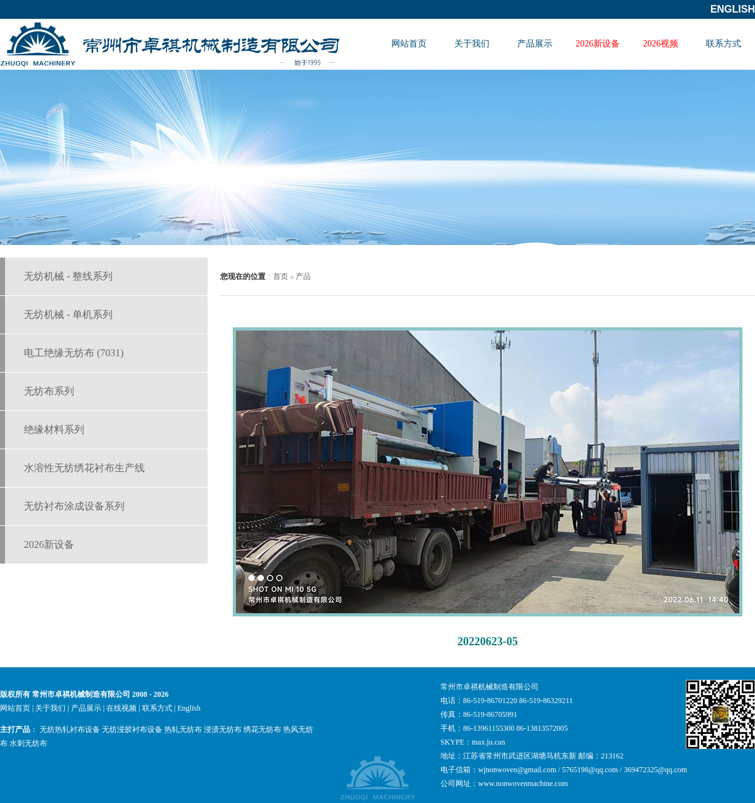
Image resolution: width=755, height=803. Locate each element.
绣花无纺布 (262, 729)
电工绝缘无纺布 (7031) (74, 352)
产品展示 (534, 43)
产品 (303, 276)
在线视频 (121, 708)
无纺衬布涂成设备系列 (74, 506)
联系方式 (723, 43)
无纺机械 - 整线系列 (68, 276)
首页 (280, 276)
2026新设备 (598, 43)
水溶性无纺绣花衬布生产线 (84, 467)
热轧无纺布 (183, 729)
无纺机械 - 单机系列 (68, 314)
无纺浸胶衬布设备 (132, 729)
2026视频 (660, 43)
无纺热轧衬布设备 (70, 729)
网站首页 (409, 43)
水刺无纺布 (28, 743)
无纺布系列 (49, 391)
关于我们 (471, 43)
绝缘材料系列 (54, 429)
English (732, 9)
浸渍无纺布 (223, 729)
